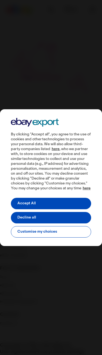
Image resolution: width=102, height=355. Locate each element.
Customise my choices (37, 231)
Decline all (26, 217)
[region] (51, 177)
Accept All (26, 203)
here (56, 149)
